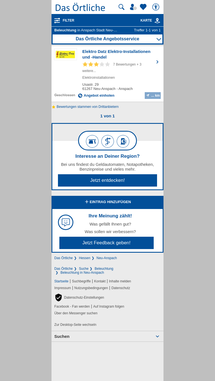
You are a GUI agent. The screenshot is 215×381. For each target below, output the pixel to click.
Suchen (61, 336)
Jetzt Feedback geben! (106, 242)
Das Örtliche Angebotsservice (107, 38)
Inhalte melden (120, 281)
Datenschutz (120, 288)
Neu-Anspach (107, 258)
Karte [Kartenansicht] (151, 20)
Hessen (84, 258)
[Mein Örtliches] (134, 7)
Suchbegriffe (81, 281)
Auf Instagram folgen (108, 306)
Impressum (62, 288)
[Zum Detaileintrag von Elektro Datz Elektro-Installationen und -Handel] (107, 74)
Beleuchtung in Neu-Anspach (82, 273)
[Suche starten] (121, 7)
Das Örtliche (63, 258)
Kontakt (100, 281)
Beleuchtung (104, 269)
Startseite (61, 281)
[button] (79, 297)
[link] (157, 20)
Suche (83, 269)
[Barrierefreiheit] (156, 7)
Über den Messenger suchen (75, 313)
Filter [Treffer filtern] (68, 20)
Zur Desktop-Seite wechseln (75, 325)
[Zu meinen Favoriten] (144, 7)
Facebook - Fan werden (72, 306)
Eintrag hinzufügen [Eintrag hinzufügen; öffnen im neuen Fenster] (107, 202)
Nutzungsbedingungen (91, 288)
